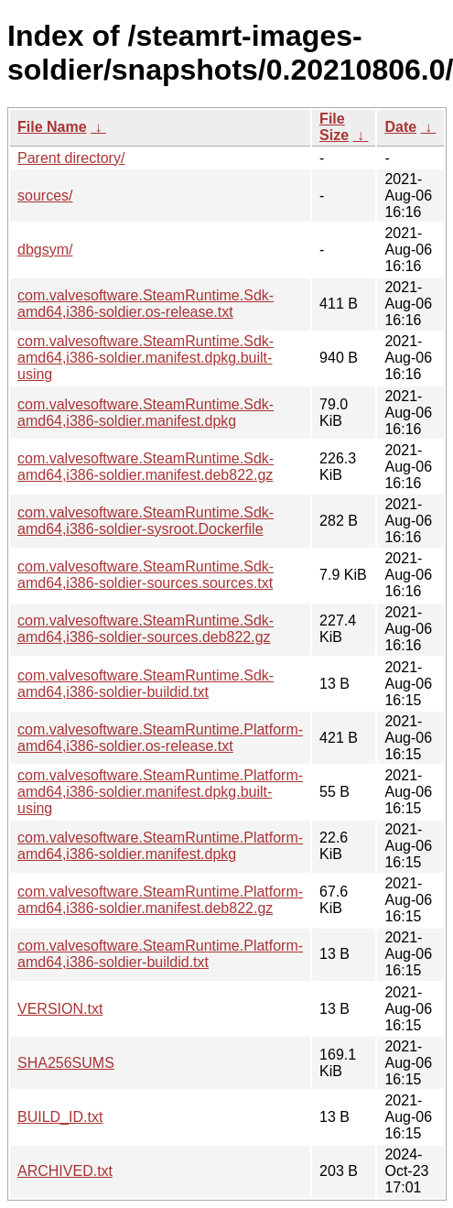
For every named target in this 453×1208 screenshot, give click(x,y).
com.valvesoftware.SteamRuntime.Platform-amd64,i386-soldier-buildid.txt (160, 954)
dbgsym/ (44, 249)
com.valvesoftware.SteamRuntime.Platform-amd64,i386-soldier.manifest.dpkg (160, 846)
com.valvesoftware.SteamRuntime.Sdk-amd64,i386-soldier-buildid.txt (145, 684)
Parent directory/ (70, 158)
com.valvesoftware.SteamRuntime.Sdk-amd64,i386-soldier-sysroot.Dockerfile (145, 521)
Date (400, 127)
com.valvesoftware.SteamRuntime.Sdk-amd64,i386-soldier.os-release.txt (145, 304)
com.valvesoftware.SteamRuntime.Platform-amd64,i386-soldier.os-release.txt (160, 738)
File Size (334, 127)
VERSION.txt (59, 1009)
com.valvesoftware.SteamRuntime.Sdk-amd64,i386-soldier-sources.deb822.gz (145, 629)
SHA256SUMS (65, 1063)
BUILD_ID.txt (59, 1117)
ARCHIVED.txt (65, 1171)
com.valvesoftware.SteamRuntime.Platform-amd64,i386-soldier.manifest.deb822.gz (160, 900)
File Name (52, 127)
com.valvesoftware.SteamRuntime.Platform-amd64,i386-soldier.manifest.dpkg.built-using (160, 791)
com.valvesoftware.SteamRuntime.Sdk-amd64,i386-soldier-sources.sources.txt (145, 575)
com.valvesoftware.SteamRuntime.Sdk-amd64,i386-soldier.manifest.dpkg (145, 413)
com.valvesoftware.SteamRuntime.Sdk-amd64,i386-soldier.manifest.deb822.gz (145, 467)
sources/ (44, 195)
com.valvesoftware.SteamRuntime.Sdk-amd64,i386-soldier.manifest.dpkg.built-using (145, 357)
